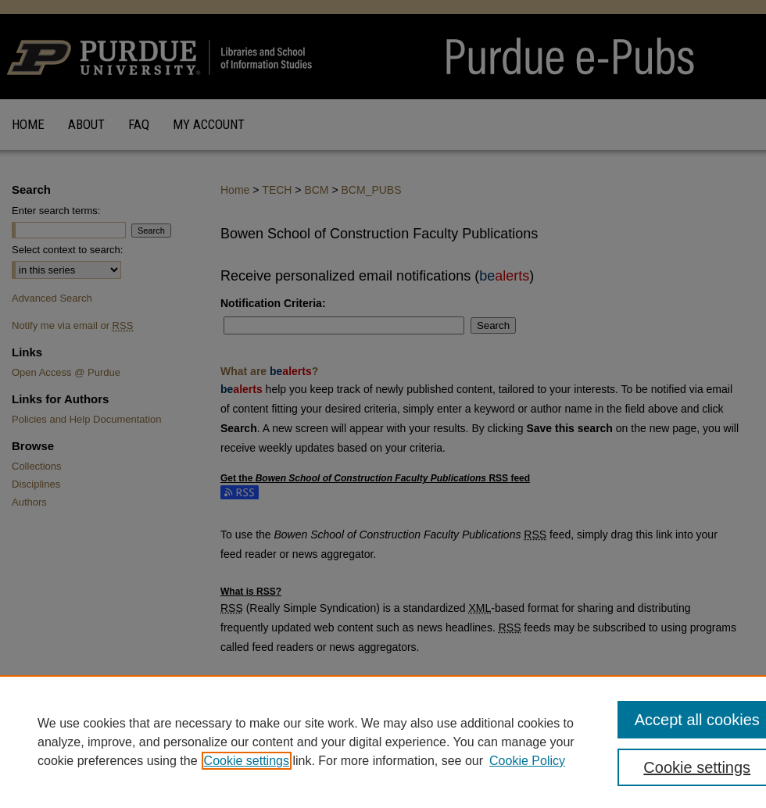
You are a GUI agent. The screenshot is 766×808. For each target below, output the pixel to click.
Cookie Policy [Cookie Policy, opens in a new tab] (527, 760)
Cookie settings (246, 760)
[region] (383, 741)
